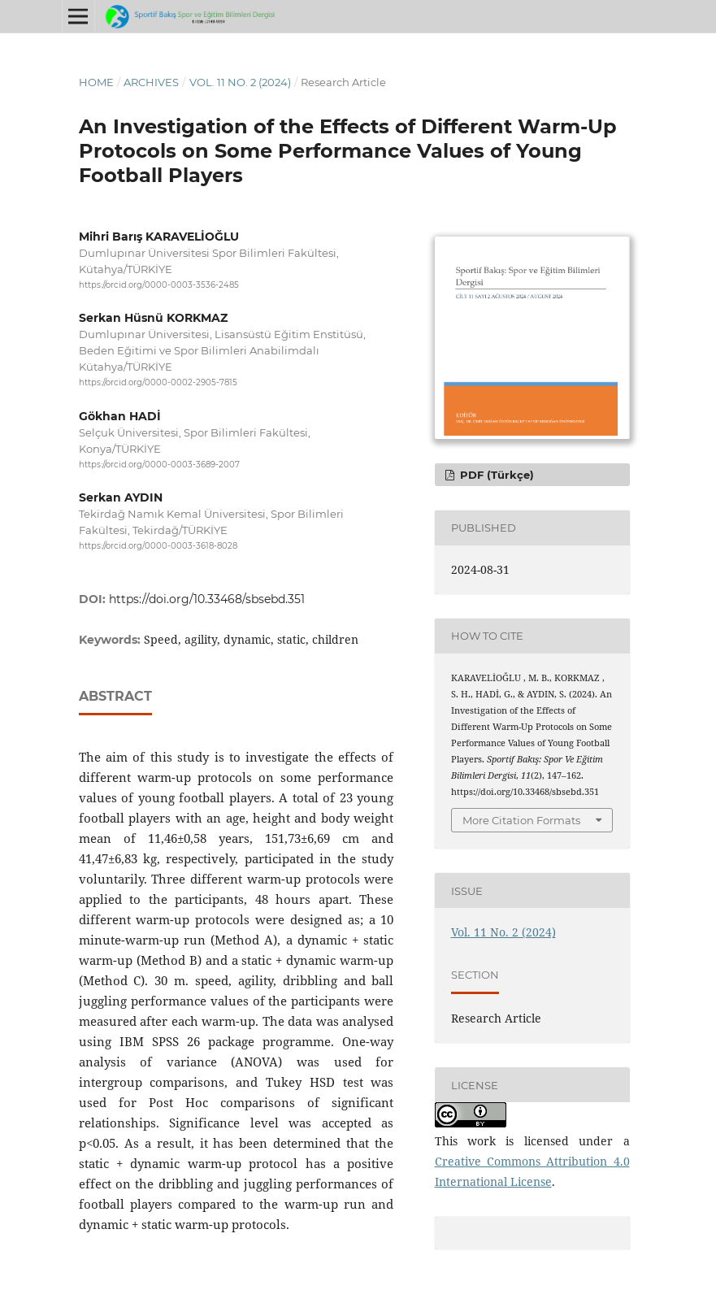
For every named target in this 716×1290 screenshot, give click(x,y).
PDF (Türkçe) (495, 474)
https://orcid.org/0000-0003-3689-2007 (159, 464)
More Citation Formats (521, 820)
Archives (151, 82)
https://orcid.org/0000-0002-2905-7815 (158, 383)
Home (96, 82)
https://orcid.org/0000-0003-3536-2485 (159, 285)
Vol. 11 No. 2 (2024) (240, 82)
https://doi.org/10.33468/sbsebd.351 (207, 599)
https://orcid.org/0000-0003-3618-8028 (158, 546)
